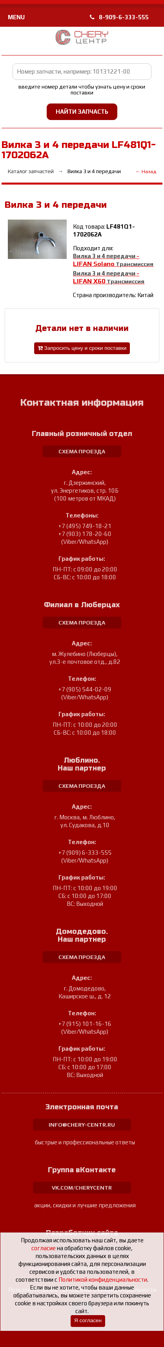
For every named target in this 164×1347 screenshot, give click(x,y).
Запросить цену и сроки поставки (82, 348)
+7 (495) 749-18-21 (84, 526)
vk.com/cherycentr (82, 1187)
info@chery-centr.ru (82, 1125)
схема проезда (81, 451)
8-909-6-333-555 (119, 17)
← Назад (145, 171)
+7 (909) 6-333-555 (84, 852)
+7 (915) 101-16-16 (84, 1023)
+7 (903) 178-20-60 (84, 533)
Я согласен (88, 1320)
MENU (16, 17)
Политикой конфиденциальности (102, 1279)
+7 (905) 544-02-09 (84, 689)
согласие (43, 1248)
